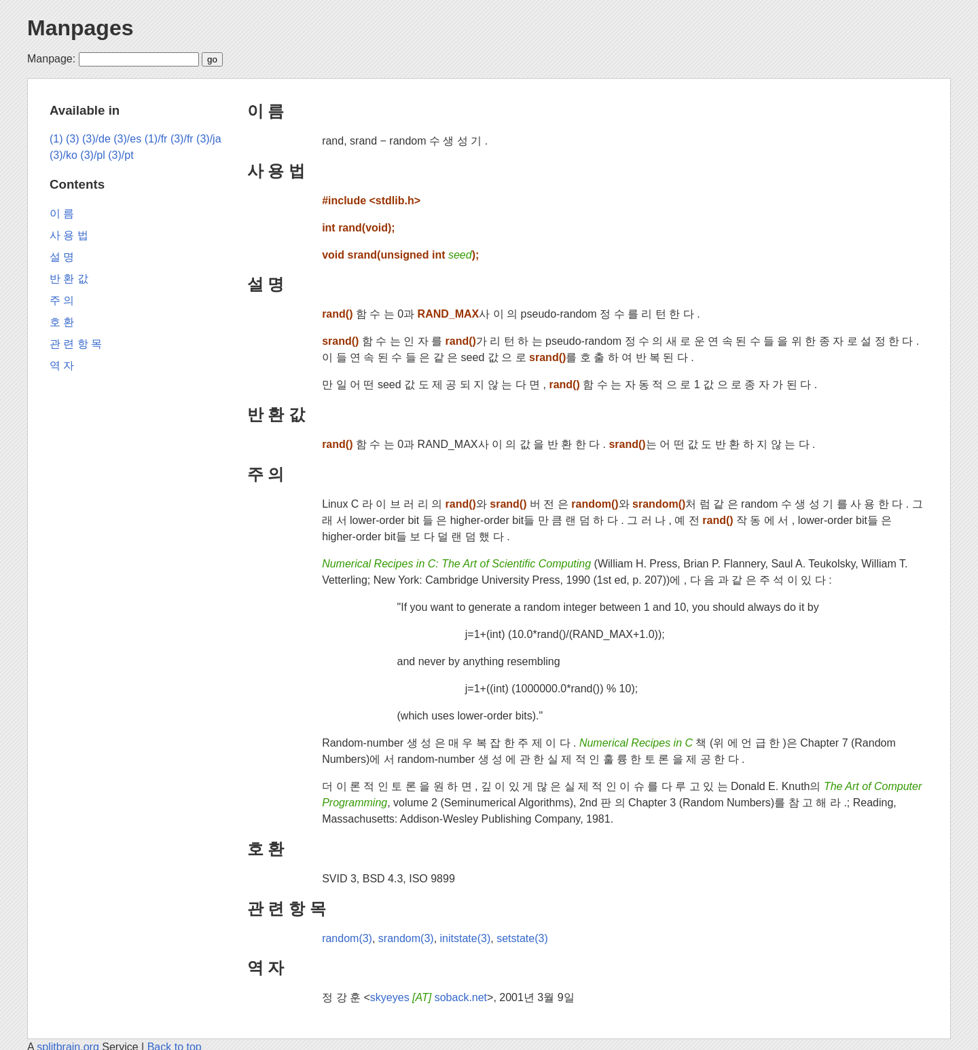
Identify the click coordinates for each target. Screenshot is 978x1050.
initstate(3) (465, 938)
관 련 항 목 (286, 908)
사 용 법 (276, 171)
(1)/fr (156, 139)
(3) (72, 139)
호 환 (266, 849)
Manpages (80, 28)
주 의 (266, 474)
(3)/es (127, 139)
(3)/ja (208, 139)
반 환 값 (276, 414)
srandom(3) (406, 938)
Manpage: (51, 58)
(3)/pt (120, 155)
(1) (56, 139)
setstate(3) (522, 938)
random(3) (347, 938)
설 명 (266, 284)
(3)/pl (92, 155)
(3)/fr (182, 139)
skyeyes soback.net (428, 997)
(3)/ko (63, 155)
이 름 (266, 111)
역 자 (266, 967)
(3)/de (96, 139)
